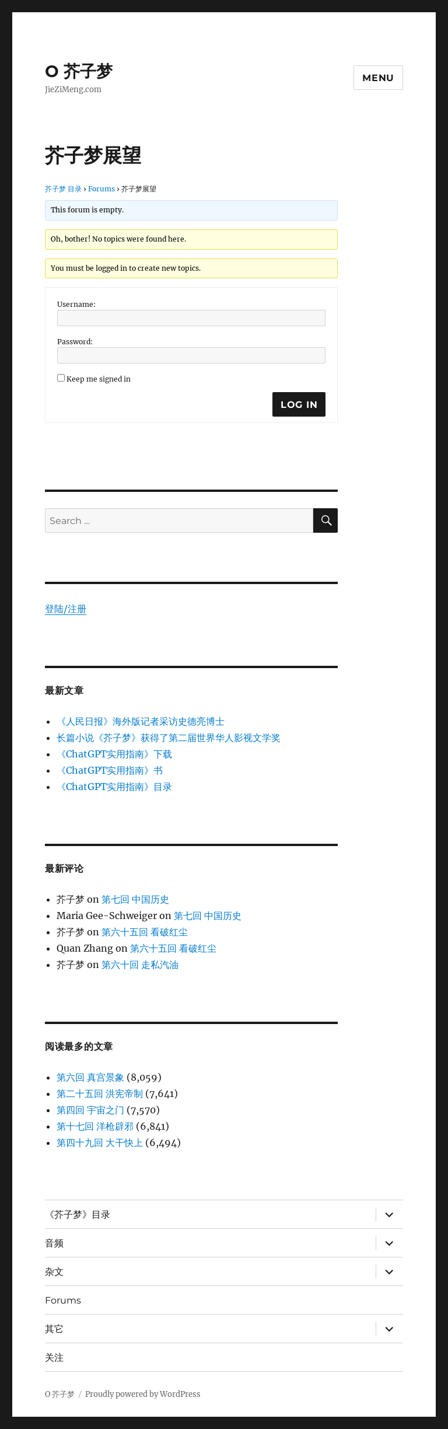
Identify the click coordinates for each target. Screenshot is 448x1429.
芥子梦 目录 (63, 188)
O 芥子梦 (79, 71)
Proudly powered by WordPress (143, 1394)
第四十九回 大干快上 (100, 1142)
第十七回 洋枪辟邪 (95, 1126)
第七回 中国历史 (135, 899)
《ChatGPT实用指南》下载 (114, 754)
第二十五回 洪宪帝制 (100, 1093)
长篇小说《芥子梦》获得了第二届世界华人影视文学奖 (169, 737)
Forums (101, 188)
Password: (75, 341)
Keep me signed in (98, 379)
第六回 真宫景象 (90, 1077)
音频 (54, 1243)
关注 (54, 1357)
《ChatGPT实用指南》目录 (114, 786)
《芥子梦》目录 (77, 1214)
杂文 (54, 1271)
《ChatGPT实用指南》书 (110, 770)
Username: (76, 304)
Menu (378, 77)
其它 (54, 1328)
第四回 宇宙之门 (90, 1110)
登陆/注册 (65, 608)
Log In (299, 404)
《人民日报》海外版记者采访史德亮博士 (141, 721)
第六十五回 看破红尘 (145, 932)
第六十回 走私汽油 (140, 964)
